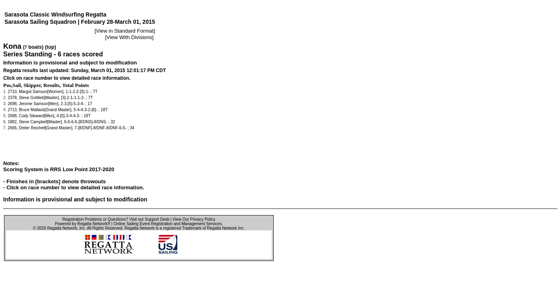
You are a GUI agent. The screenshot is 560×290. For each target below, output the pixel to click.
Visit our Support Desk (149, 219)
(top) (50, 47)
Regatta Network (62, 228)
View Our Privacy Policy (194, 219)
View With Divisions (129, 37)
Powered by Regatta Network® (82, 224)
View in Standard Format (125, 31)
